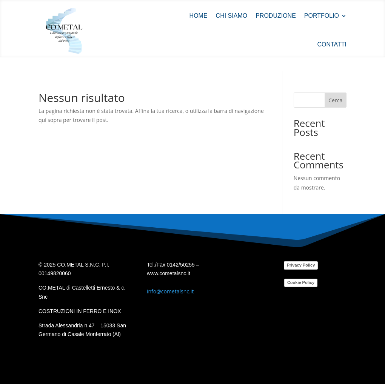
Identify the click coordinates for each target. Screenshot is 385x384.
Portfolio (321, 15)
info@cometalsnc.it (170, 291)
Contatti (331, 44)
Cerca (335, 100)
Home (198, 15)
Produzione (276, 15)
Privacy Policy (301, 265)
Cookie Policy (300, 282)
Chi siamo (232, 15)
